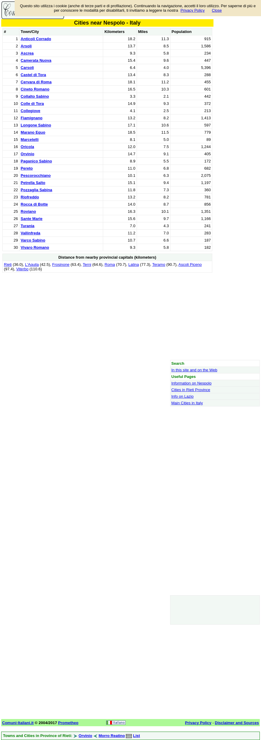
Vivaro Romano (35, 247)
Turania (27, 226)
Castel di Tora (33, 75)
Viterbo (22, 269)
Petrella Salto (33, 182)
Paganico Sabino (36, 161)
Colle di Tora (32, 103)
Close (217, 10)
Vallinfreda (30, 233)
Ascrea (27, 53)
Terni (87, 264)
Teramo (158, 264)
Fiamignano (31, 118)
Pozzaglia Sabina (36, 190)
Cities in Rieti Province (190, 390)
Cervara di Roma (36, 82)
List (136, 735)
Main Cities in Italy (187, 403)
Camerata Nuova (36, 60)
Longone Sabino (36, 125)
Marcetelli (30, 139)
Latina (133, 264)
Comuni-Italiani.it (17, 723)
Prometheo (68, 723)
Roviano (28, 211)
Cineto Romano (35, 89)
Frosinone (60, 264)
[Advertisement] (107, 316)
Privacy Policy (193, 10)
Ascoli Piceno (190, 264)
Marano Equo (33, 132)
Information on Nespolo (191, 383)
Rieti (8, 264)
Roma (110, 264)
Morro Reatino (112, 735)
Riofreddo (30, 197)
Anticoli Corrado (36, 39)
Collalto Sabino (35, 96)
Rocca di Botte (34, 204)
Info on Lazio (182, 396)
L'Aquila (32, 264)
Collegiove (30, 110)
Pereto (27, 168)
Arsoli (26, 46)
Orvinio (27, 154)
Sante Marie (31, 218)
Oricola (27, 146)
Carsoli (27, 67)
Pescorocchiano (36, 175)
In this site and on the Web (194, 370)
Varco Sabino (33, 240)
